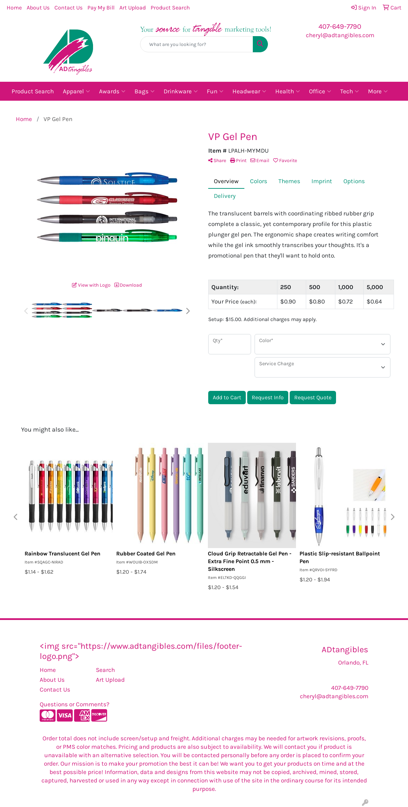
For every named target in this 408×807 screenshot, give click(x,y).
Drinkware (181, 91)
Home (14, 7)
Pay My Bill (100, 7)
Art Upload (132, 7)
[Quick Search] (196, 44)
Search (105, 669)
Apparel (76, 91)
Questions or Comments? (75, 704)
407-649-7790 (339, 26)
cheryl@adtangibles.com (340, 35)
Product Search (170, 7)
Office (320, 91)
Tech (349, 91)
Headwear (249, 91)
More (378, 91)
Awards (112, 91)
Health (287, 91)
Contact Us (68, 7)
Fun (215, 91)
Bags (144, 91)
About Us (38, 7)
